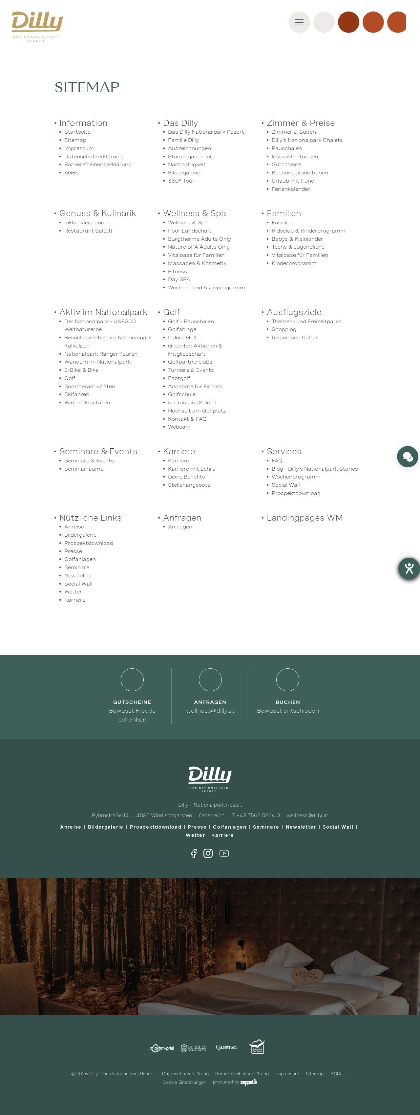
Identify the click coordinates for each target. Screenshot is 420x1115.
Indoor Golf (182, 337)
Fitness (177, 271)
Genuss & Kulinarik (97, 213)
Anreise (74, 527)
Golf (69, 378)
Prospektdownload (296, 493)
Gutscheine (286, 164)
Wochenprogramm (296, 477)
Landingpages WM (305, 518)
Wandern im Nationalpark (97, 362)
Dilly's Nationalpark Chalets (307, 140)
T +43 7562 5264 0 (256, 815)
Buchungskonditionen (300, 172)
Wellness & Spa (194, 213)
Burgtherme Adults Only (199, 239)
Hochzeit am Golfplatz (197, 411)
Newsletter (78, 575)
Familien (284, 213)
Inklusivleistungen (295, 156)
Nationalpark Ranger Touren (100, 354)
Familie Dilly (183, 140)
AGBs (71, 172)
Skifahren (76, 394)
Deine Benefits (186, 477)
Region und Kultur (295, 337)
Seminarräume (83, 469)
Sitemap (75, 140)
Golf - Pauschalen (191, 321)
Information (83, 123)
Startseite (77, 132)
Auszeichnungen (189, 148)
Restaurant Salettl (88, 231)
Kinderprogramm (294, 263)
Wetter (73, 592)
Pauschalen (287, 148)
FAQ (277, 460)
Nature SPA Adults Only (199, 247)
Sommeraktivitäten (89, 386)
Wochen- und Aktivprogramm (206, 287)
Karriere (179, 451)
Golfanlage (182, 329)
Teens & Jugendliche (298, 247)
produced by (235, 1082)
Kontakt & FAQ (187, 419)
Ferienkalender (291, 189)
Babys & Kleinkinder (297, 239)
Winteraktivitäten (87, 402)
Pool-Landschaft (190, 231)
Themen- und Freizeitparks (307, 321)
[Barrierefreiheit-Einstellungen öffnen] (409, 568)
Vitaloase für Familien (196, 255)
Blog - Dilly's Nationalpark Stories (315, 469)
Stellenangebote (189, 485)
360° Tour (181, 181)
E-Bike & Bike (81, 370)
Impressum (79, 148)
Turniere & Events (191, 370)
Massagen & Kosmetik (197, 263)
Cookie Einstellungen (184, 1082)
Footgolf (179, 378)
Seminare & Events (98, 451)
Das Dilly (180, 123)
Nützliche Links (90, 518)
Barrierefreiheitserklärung (98, 164)
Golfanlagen (80, 559)
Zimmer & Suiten (294, 132)
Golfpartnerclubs (190, 362)
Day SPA (179, 279)
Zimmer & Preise (301, 123)
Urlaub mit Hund (293, 181)
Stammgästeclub (190, 156)
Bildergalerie (184, 172)
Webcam (179, 427)
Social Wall (286, 485)
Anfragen (182, 518)
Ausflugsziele (294, 312)
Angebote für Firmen (195, 386)
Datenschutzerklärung (93, 156)
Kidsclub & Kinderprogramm (309, 231)
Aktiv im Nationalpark (103, 312)
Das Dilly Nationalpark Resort (206, 132)
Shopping (284, 329)
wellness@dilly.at (307, 815)
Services (284, 451)
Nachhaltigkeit (187, 164)
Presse (73, 551)
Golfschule (182, 394)
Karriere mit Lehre (191, 469)
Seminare (76, 567)
